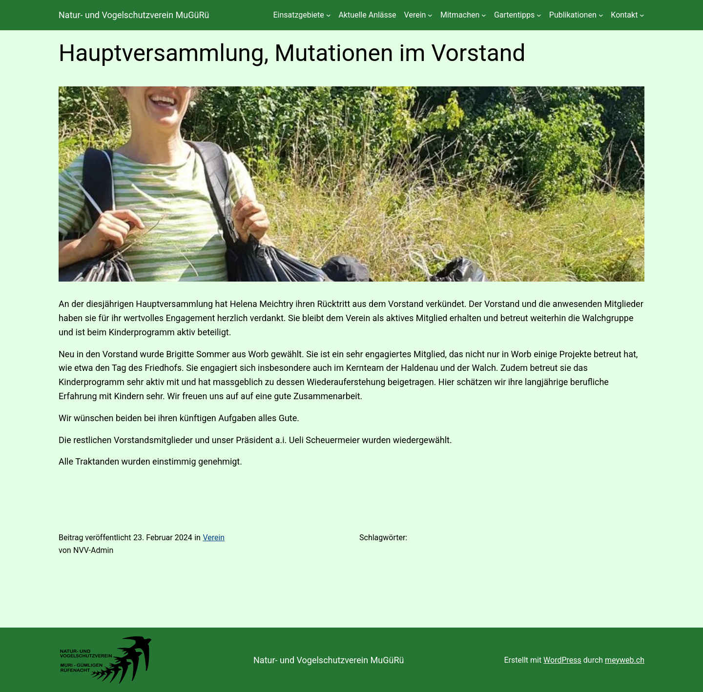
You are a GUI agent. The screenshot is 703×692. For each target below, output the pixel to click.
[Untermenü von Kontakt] (642, 15)
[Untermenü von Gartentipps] (539, 15)
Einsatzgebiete (298, 15)
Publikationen (573, 15)
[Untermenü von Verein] (430, 15)
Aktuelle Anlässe (367, 15)
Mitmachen (459, 15)
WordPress (562, 660)
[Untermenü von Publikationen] (601, 15)
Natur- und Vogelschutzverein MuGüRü (134, 15)
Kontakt (624, 15)
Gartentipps (514, 15)
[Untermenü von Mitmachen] (483, 15)
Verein (415, 15)
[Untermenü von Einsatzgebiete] (328, 15)
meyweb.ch (624, 660)
